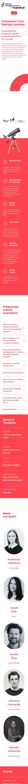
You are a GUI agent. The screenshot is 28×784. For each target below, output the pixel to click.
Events (14, 13)
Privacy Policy (14, 779)
